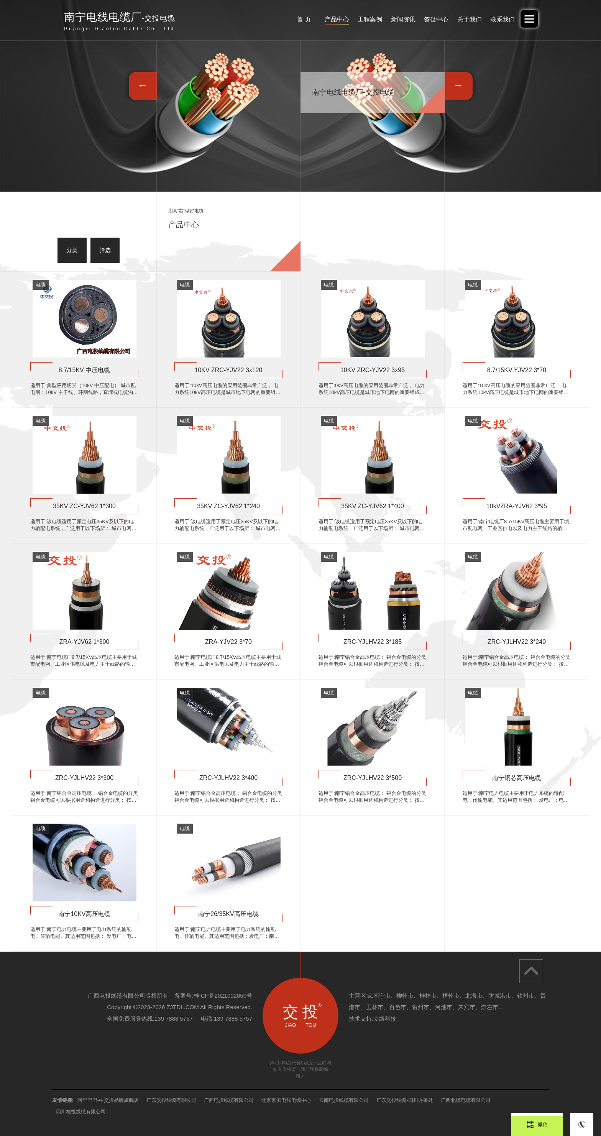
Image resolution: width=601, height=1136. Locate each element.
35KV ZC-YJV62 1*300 (84, 506)
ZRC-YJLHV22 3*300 (84, 778)
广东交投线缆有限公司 (171, 1100)
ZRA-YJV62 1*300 (84, 642)
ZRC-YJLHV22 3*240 (517, 642)
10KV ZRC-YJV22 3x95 (372, 370)
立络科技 (384, 1018)
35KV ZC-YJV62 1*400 (372, 506)
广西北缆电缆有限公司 (466, 1100)
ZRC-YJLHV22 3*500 (372, 778)
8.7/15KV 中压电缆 (84, 370)
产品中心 (317, 19)
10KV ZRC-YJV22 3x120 (229, 370)
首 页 (280, 19)
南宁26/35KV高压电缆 (228, 914)
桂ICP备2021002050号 (223, 995)
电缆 (41, 284)
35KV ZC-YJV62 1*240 (228, 506)
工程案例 (354, 19)
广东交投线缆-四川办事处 (404, 1100)
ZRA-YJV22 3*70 (228, 642)
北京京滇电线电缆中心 (286, 1100)
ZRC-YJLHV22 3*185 (372, 642)
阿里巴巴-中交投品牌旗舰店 (108, 1100)
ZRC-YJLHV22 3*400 (228, 778)
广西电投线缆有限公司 (229, 1100)
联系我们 (500, 19)
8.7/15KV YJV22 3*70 (517, 370)
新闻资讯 (390, 19)
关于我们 (464, 19)
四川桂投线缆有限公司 (81, 1112)
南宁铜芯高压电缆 (516, 778)
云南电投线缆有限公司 (344, 1100)
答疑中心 (427, 19)
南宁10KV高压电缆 (84, 914)
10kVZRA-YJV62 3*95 (516, 506)
